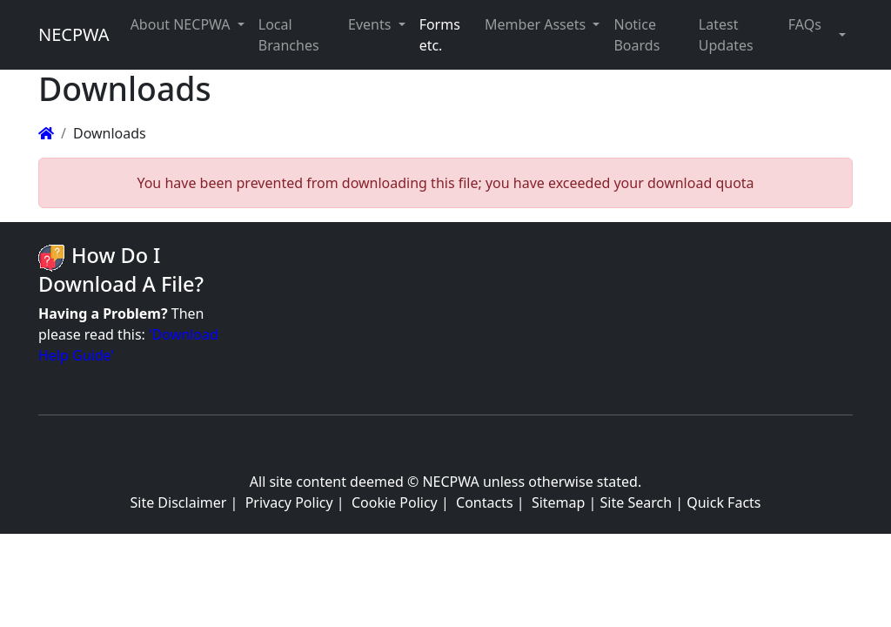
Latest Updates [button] (726, 35)
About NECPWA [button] (182, 24)
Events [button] (371, 24)
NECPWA (74, 34)
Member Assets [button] (537, 24)
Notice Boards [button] (636, 35)
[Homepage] (46, 133)
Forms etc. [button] (439, 35)
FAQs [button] (804, 24)
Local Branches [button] (288, 35)
